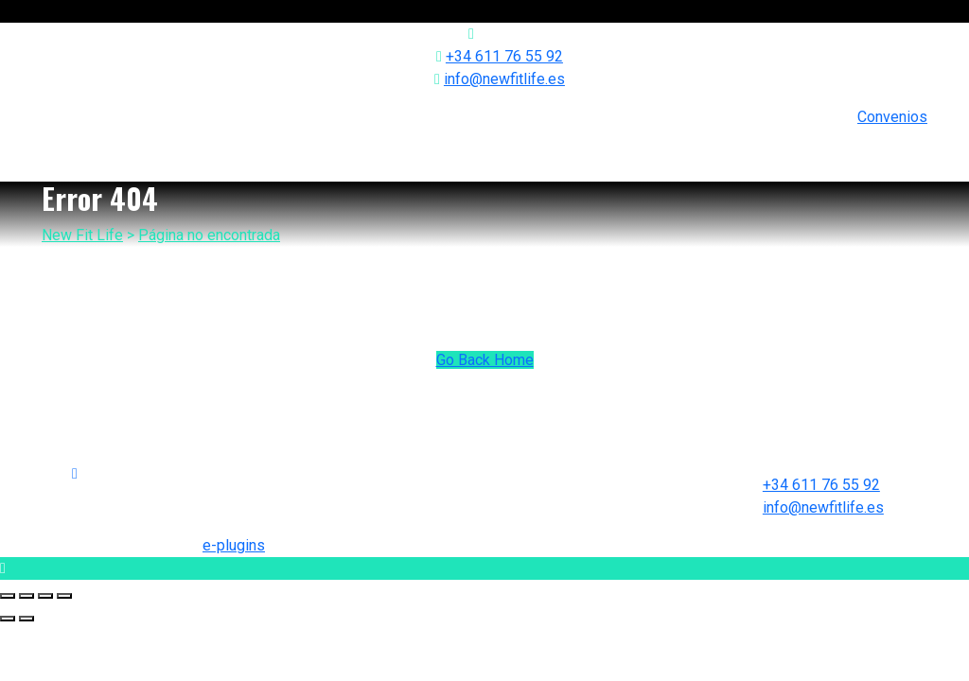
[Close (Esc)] (7, 596)
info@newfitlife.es (504, 79)
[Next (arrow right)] (26, 618)
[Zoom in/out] (64, 596)
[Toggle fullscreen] (45, 596)
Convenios (892, 117)
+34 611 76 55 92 (504, 56)
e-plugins (234, 545)
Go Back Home (485, 360)
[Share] (26, 596)
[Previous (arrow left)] (7, 618)
